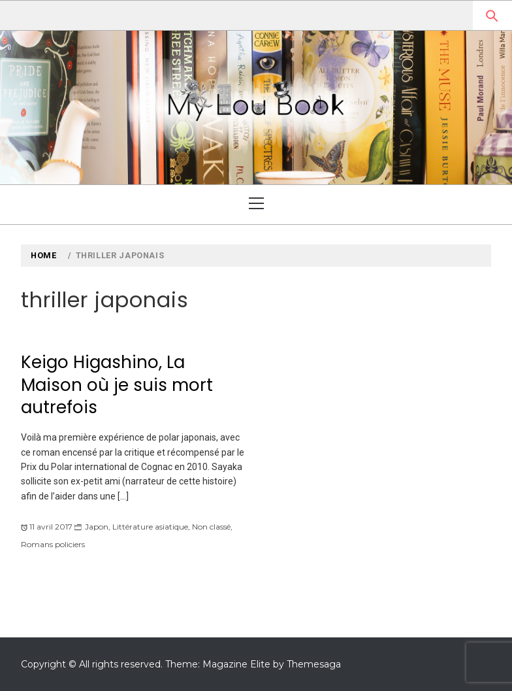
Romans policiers (53, 544)
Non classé (211, 526)
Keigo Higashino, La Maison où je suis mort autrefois (117, 384)
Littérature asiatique (150, 526)
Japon (96, 526)
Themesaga (314, 664)
